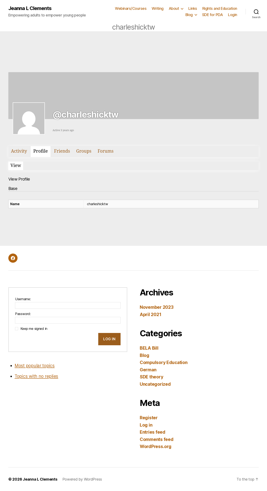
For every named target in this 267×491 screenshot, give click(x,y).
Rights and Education (219, 8)
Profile (40, 151)
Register (149, 417)
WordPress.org (155, 446)
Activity (19, 151)
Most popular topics (35, 365)
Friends (62, 151)
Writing (158, 8)
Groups (83, 151)
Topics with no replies (36, 376)
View (15, 165)
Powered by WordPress (82, 479)
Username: (23, 299)
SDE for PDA (212, 15)
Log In (109, 339)
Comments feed (157, 439)
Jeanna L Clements (30, 8)
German (148, 369)
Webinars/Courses (130, 8)
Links (192, 8)
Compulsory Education (164, 362)
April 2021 (150, 314)
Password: (23, 314)
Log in (146, 425)
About (174, 8)
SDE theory (151, 376)
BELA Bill (149, 348)
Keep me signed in (33, 328)
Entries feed (152, 432)
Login (232, 15)
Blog (189, 15)
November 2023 (157, 307)
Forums (105, 151)
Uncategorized (155, 384)
